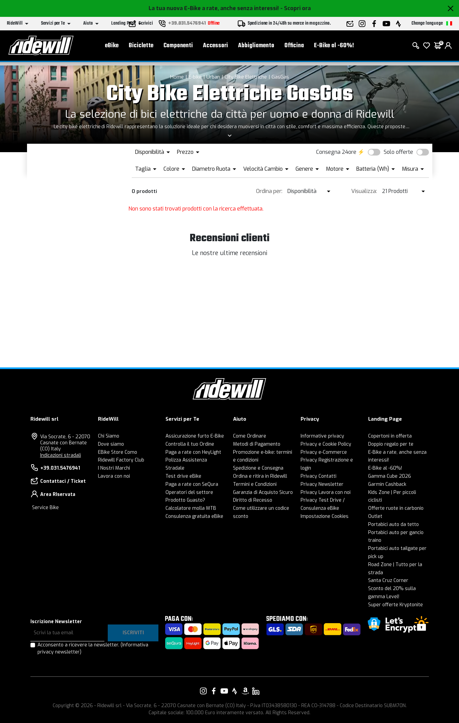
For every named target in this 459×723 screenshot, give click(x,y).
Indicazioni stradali (60, 455)
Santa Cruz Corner (388, 580)
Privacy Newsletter (322, 484)
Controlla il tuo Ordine (189, 444)
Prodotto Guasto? (185, 500)
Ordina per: (269, 191)
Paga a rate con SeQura (191, 484)
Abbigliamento (256, 47)
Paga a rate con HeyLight (193, 452)
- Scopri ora (295, 8)
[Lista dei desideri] (427, 47)
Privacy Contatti (318, 476)
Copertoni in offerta (390, 436)
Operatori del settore (189, 492)
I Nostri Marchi (114, 468)
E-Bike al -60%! (334, 47)
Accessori (215, 47)
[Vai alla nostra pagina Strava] (235, 691)
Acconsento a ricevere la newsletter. (92, 648)
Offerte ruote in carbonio (396, 508)
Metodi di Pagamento (256, 444)
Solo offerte (398, 152)
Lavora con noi (114, 476)
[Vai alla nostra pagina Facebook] (214, 691)
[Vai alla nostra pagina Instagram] (203, 691)
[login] (448, 47)
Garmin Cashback (387, 484)
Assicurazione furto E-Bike (194, 436)
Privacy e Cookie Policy (326, 444)
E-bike (195, 77)
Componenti (178, 47)
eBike (112, 47)
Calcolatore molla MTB (190, 508)
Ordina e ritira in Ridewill (260, 476)
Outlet (375, 516)
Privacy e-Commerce (324, 452)
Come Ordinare (249, 436)
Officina (294, 47)
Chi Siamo (108, 436)
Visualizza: (364, 191)
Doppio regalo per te (390, 444)
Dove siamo (111, 444)
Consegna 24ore (336, 152)
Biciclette (141, 47)
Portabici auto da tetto (393, 524)
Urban (213, 77)
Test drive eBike (183, 476)
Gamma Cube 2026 (389, 476)
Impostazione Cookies (325, 516)
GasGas (280, 77)
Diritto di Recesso (252, 500)
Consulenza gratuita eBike (194, 516)
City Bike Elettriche (246, 77)
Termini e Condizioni (255, 484)
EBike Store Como (117, 452)
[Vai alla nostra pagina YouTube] (224, 691)
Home (177, 77)
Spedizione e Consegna (258, 468)
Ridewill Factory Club (121, 460)
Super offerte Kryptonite (395, 605)
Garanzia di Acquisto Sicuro (263, 492)
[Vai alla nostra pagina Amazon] (245, 691)
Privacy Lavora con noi (326, 492)
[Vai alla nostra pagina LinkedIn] (256, 691)
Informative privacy (322, 436)
